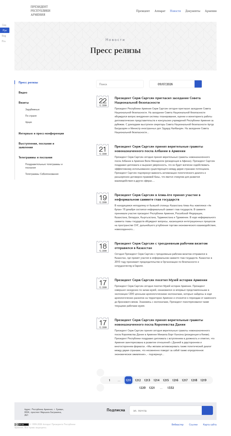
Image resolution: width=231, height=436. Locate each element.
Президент (143, 11)
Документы (192, 11)
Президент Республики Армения (40, 11)
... (153, 84)
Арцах (28, 122)
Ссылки (193, 424)
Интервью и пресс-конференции (41, 133)
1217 (185, 380)
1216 (175, 380)
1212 (138, 380)
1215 (166, 380)
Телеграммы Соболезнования (41, 173)
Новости (175, 11)
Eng (4, 35)
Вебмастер (178, 424)
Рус (5, 30)
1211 (128, 380)
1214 (157, 380)
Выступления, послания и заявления (36, 145)
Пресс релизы (28, 82)
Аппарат (159, 11)
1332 (170, 388)
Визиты (24, 102)
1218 (194, 380)
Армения (211, 11)
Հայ (4, 24)
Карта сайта (210, 424)
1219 (203, 380)
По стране (31, 115)
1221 (152, 388)
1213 (147, 380)
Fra (4, 41)
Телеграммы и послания (35, 157)
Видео (23, 92)
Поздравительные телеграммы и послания (44, 165)
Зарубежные (32, 109)
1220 (142, 388)
